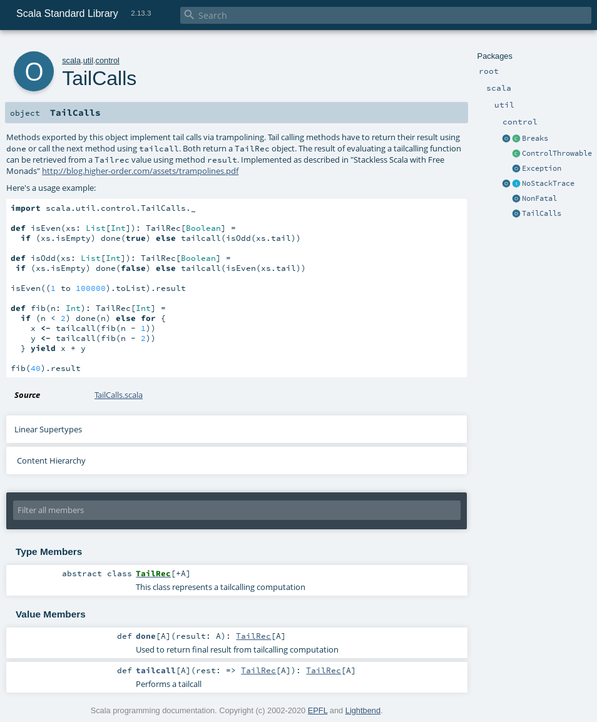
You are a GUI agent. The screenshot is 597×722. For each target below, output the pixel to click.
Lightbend (362, 710)
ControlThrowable (557, 153)
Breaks (535, 138)
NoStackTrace (548, 183)
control (108, 60)
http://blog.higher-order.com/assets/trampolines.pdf (140, 170)
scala (71, 60)
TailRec (253, 636)
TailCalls (541, 213)
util (88, 60)
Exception (541, 168)
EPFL (318, 710)
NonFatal (539, 198)
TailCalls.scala (118, 394)
